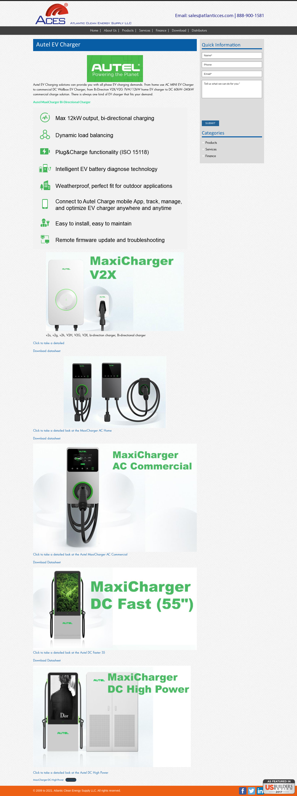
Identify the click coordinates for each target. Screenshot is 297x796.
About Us (110, 30)
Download (179, 30)
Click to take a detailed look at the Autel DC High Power (70, 772)
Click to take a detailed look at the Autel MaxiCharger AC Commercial (80, 554)
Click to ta (40, 343)
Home (94, 30)
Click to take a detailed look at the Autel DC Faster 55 (69, 652)
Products (128, 30)
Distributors (199, 30)
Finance (161, 30)
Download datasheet (46, 351)
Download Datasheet (47, 562)
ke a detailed (55, 343)
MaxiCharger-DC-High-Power (48, 779)
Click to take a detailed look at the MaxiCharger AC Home (72, 430)
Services (144, 30)
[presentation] (232, 109)
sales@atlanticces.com (211, 15)
